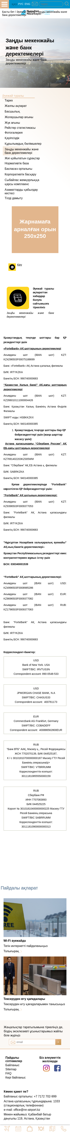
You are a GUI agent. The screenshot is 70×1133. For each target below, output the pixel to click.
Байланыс (12, 1065)
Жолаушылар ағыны (19, 117)
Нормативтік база (17, 163)
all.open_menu (4, 4)
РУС (20, 3)
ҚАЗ (14, 4)
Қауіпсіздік (12, 138)
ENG (27, 3)
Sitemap (10, 1069)
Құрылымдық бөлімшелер (23, 143)
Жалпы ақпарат (16, 105)
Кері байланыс (15, 1077)
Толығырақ (11, 951)
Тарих (9, 100)
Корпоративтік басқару (20, 174)
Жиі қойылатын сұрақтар (22, 158)
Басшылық (12, 111)
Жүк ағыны (12, 122)
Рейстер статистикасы (20, 127)
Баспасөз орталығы (18, 168)
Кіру (19, 264)
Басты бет (8, 11)
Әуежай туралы (26, 11)
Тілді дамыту (14, 198)
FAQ (8, 1073)
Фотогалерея (14, 132)
